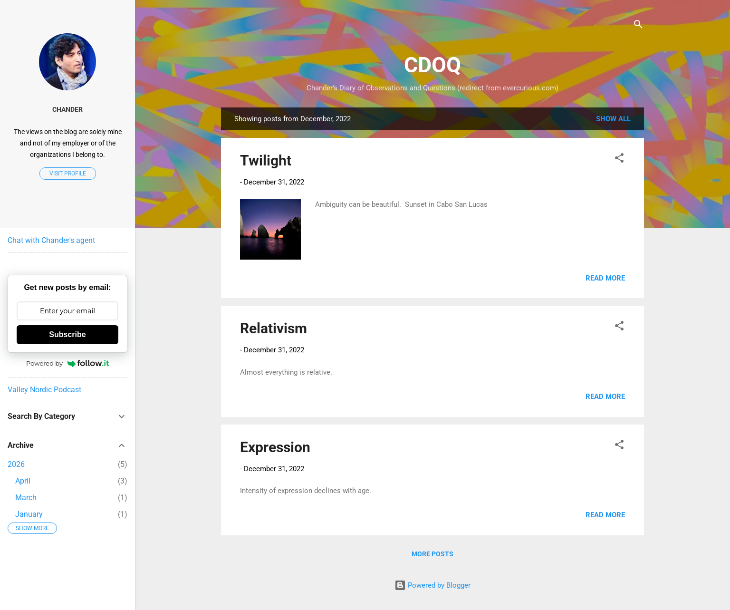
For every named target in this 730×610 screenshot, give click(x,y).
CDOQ (432, 64)
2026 (16, 464)
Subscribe (67, 334)
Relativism (273, 328)
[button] (619, 159)
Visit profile (67, 173)
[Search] (638, 25)
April (22, 480)
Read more (605, 278)
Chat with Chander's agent (51, 240)
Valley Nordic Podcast (44, 389)
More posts (432, 554)
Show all (613, 119)
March (26, 497)
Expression (275, 447)
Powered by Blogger (432, 585)
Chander (67, 109)
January (29, 514)
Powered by (67, 363)
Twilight (265, 160)
